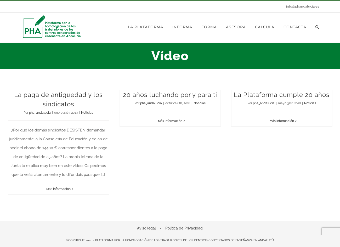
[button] (317, 27)
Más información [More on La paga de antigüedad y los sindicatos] (58, 189)
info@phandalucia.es (302, 6)
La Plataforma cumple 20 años (282, 95)
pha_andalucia (40, 112)
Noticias (87, 112)
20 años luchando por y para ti (170, 95)
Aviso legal (146, 228)
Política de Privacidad (184, 228)
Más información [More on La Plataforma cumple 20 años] (282, 121)
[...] (103, 174)
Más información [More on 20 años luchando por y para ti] (170, 121)
